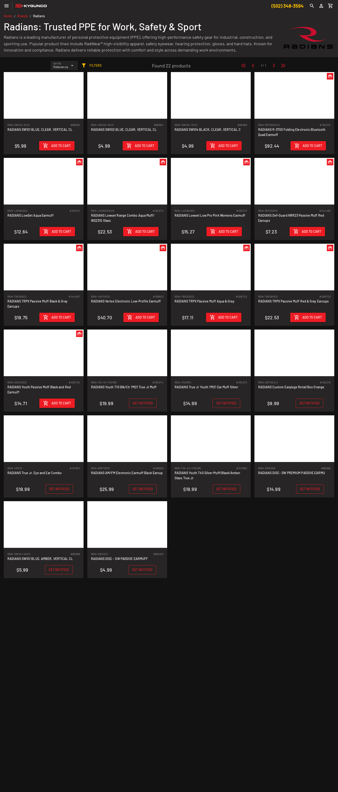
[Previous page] (253, 65)
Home (8, 16)
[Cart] (330, 5)
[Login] (321, 5)
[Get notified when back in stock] (143, 403)
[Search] (312, 5)
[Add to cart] (56, 145)
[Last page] (283, 65)
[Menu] (6, 6)
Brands (22, 16)
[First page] (243, 65)
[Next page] (273, 65)
